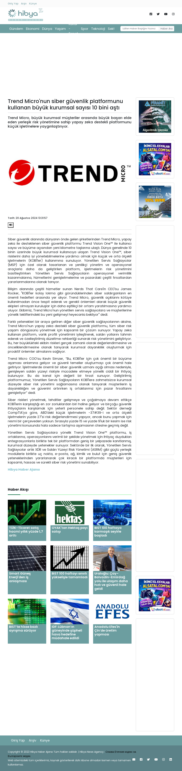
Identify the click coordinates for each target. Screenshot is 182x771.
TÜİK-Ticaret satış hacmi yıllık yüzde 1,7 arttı (26, 531)
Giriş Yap (13, 3)
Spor (84, 28)
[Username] (139, 28)
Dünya (47, 28)
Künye (33, 3)
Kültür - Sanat (73, 29)
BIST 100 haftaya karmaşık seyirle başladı (108, 531)
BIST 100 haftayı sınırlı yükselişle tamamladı (70, 575)
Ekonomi (32, 28)
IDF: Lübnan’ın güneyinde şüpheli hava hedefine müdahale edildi (67, 632)
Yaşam (60, 28)
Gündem (16, 28)
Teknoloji (98, 28)
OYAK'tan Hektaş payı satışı (70, 529)
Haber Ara (166, 28)
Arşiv (24, 3)
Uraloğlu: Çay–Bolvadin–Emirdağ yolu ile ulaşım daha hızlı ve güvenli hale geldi (111, 581)
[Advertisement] (91, 66)
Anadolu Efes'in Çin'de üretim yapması (107, 630)
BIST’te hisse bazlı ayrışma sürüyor (23, 628)
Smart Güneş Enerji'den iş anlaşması (20, 577)
